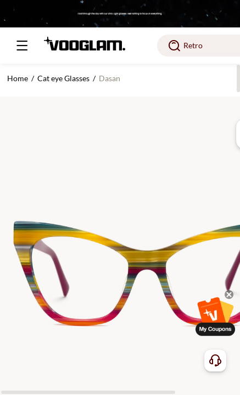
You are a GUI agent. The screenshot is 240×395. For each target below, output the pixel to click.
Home (17, 78)
